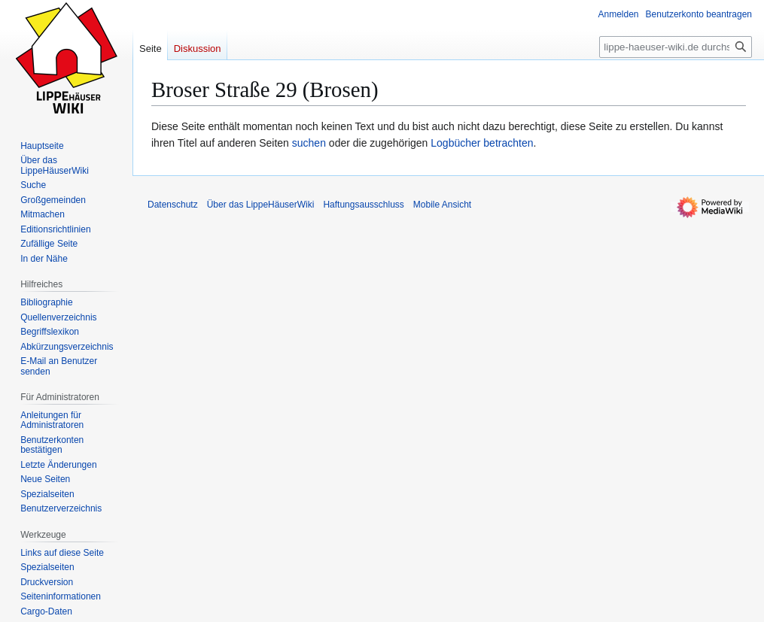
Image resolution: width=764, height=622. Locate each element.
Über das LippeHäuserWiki (261, 204)
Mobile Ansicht (442, 204)
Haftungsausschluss (363, 204)
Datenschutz (173, 204)
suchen (309, 143)
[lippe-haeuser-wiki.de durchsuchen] (675, 47)
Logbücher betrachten (482, 143)
